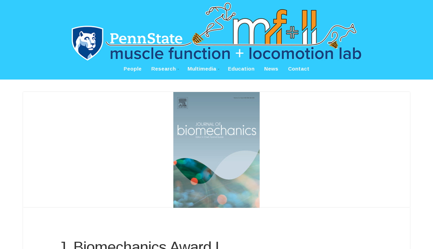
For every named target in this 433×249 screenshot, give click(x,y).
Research (163, 69)
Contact (298, 69)
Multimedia (201, 69)
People (133, 69)
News (271, 69)
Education (241, 69)
